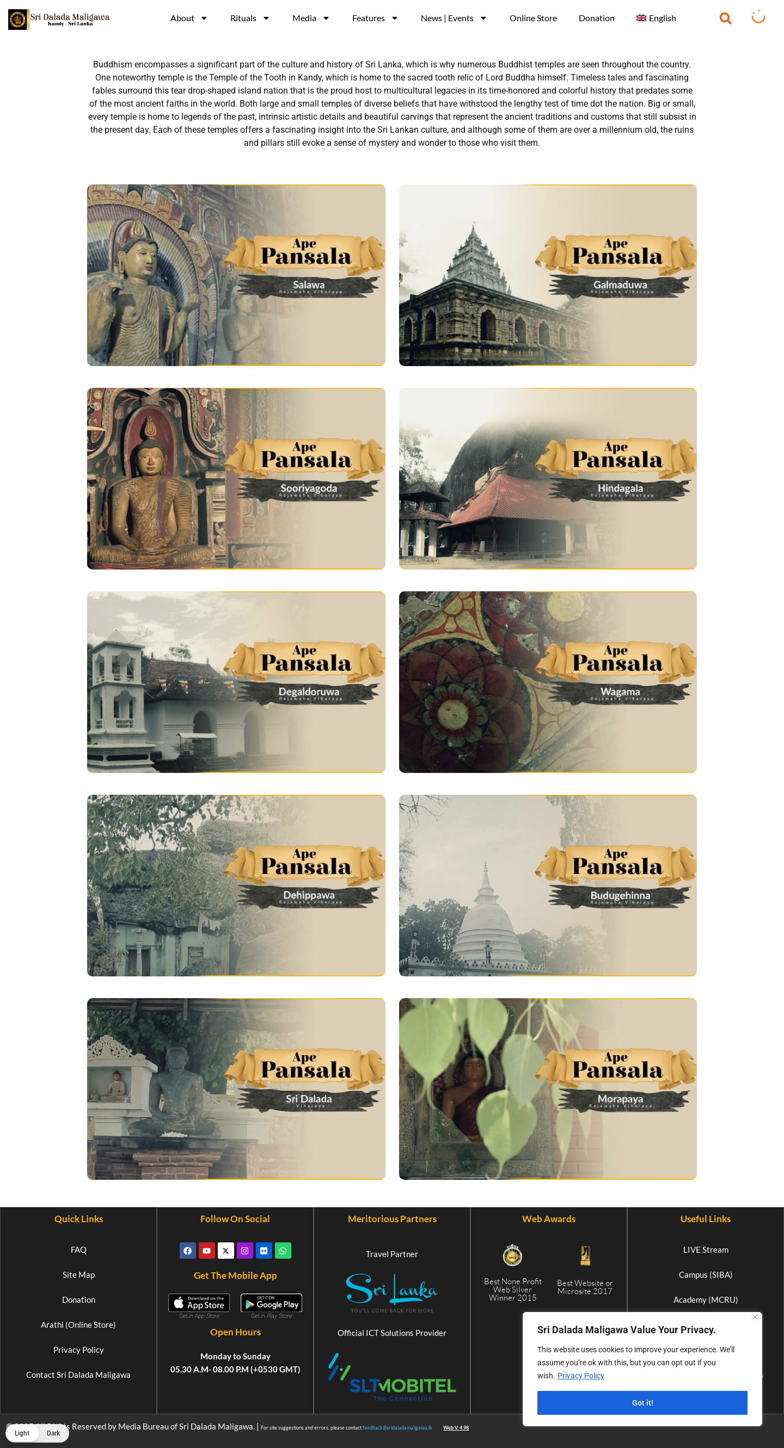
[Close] (754, 1317)
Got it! (642, 1403)
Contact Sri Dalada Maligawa (78, 1374)
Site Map (79, 1274)
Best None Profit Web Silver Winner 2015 (513, 1289)
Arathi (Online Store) (78, 1324)
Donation (597, 18)
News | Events (454, 18)
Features (375, 18)
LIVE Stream (705, 1249)
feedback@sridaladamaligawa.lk (397, 1428)
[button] (725, 18)
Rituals (250, 18)
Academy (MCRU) (705, 1299)
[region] (642, 1369)
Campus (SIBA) (706, 1274)
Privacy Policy (581, 1375)
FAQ (79, 1249)
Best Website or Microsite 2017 (585, 1287)
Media (311, 18)
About (189, 18)
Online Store (533, 18)
